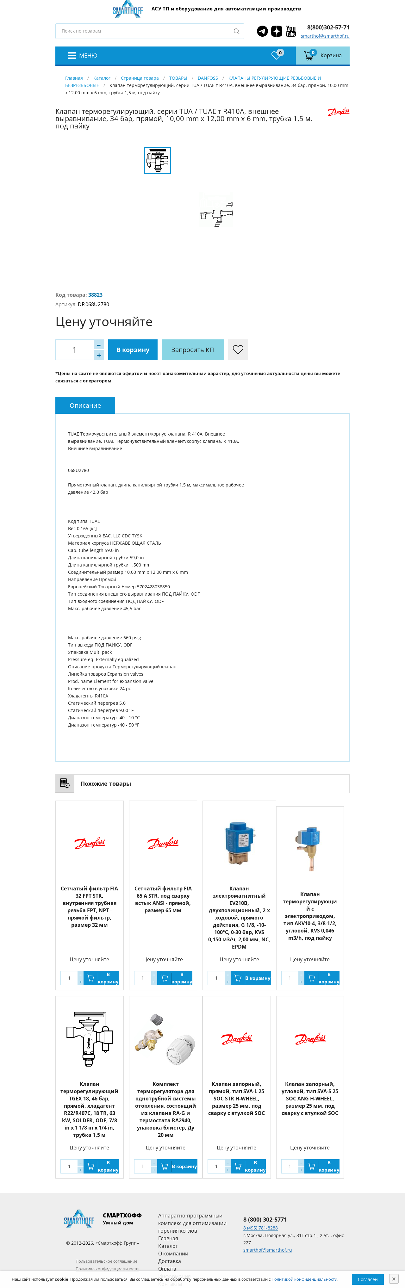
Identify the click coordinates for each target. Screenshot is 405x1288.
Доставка (169, 1261)
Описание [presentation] (85, 405)
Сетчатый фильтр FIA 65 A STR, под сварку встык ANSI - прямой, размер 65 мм (163, 899)
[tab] (85, 405)
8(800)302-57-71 (328, 27)
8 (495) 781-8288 (260, 1228)
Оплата (167, 1268)
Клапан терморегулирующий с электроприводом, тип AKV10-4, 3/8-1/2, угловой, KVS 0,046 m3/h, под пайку (310, 916)
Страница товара (140, 78)
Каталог (101, 78)
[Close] (394, 1279)
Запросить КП (192, 349)
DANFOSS (208, 78)
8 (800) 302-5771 (265, 1219)
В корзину (132, 349)
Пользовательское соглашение (106, 1261)
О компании (173, 1253)
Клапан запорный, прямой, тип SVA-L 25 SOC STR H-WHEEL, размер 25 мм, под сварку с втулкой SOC (236, 1099)
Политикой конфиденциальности (304, 1279)
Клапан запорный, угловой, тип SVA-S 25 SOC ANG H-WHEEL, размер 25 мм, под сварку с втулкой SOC (310, 1099)
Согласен (368, 1279)
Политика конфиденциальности (107, 1269)
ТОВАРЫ (178, 78)
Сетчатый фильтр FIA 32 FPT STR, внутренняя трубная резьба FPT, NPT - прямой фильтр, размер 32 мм (89, 906)
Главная (74, 78)
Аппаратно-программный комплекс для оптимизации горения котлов (192, 1223)
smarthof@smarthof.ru (325, 36)
